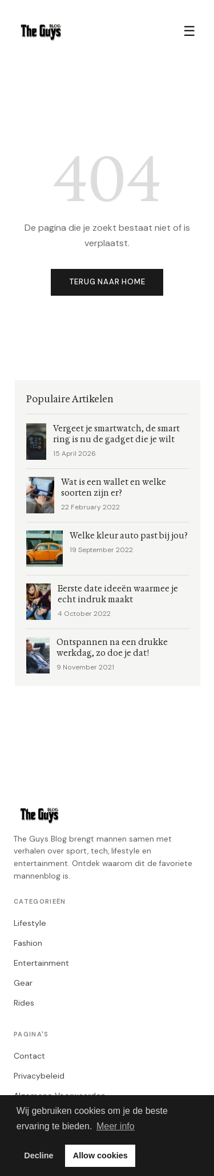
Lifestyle (30, 923)
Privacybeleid (39, 1076)
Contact (29, 1056)
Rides (24, 1003)
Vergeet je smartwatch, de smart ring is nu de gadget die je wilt (116, 434)
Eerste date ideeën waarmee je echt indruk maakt (118, 594)
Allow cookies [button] (100, 1155)
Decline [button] (38, 1155)
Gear (23, 983)
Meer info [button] (115, 1126)
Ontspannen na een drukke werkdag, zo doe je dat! (112, 648)
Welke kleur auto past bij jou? (129, 535)
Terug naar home (107, 282)
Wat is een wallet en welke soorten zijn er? (113, 488)
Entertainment (41, 963)
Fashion (28, 943)
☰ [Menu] (189, 31)
